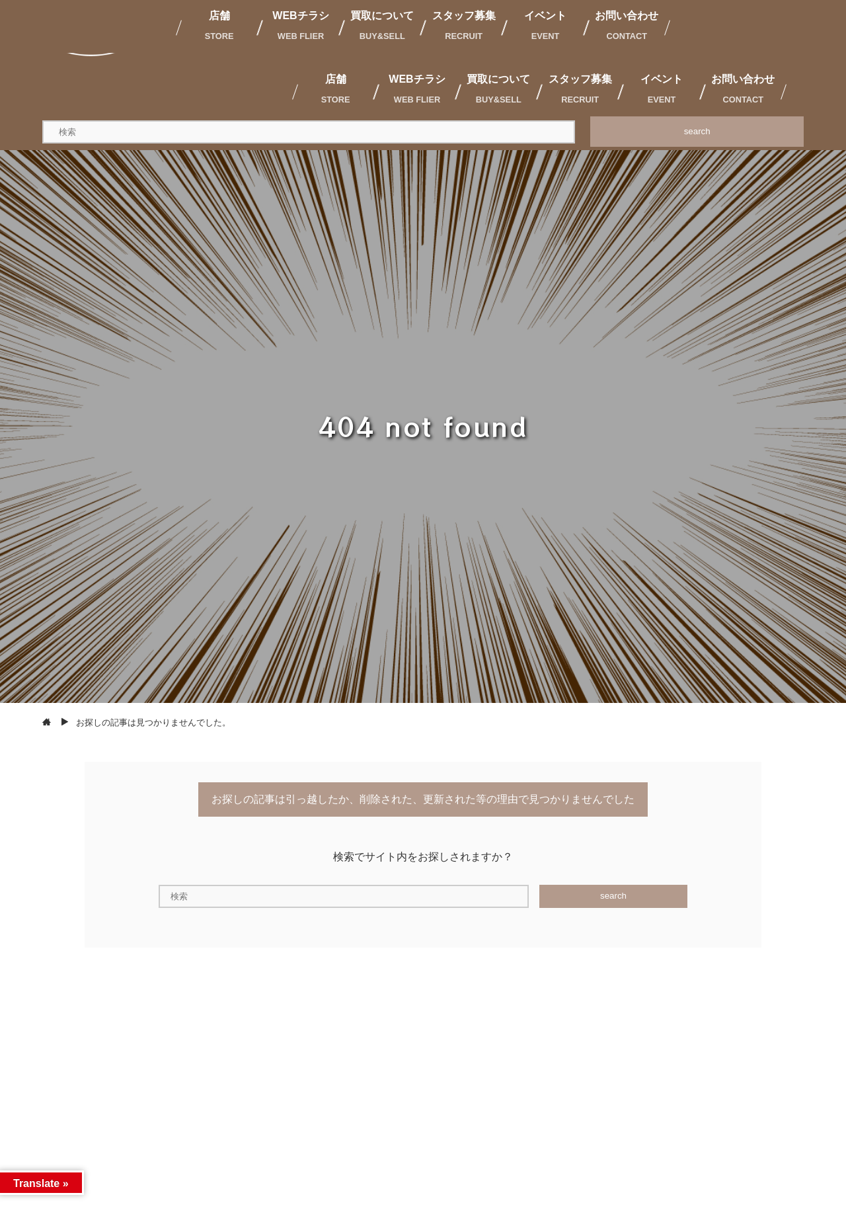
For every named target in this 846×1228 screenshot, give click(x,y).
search (697, 131)
